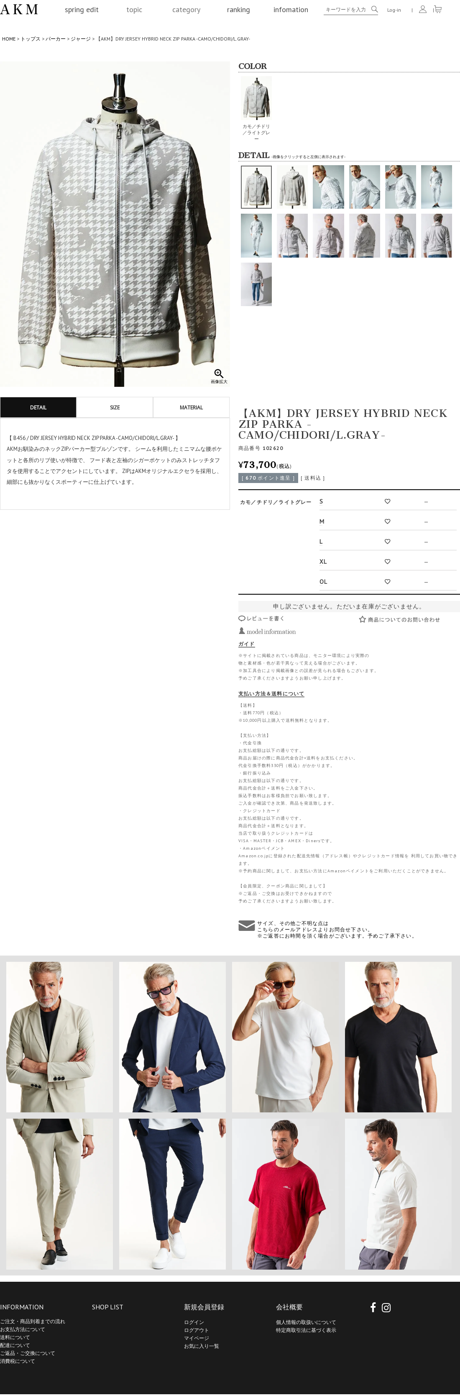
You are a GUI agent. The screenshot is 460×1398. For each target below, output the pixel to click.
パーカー (56, 39)
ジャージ (81, 39)
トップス (30, 39)
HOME (8, 39)
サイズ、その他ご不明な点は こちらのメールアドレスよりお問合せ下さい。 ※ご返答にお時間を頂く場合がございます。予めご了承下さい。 (337, 929)
